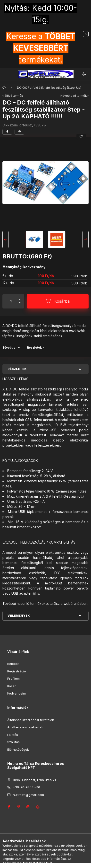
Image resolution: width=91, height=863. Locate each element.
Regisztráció (16, 671)
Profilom (13, 678)
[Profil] (50, 857)
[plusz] (20, 297)
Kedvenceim (16, 693)
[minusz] (20, 304)
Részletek (34, 347)
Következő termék (73, 95)
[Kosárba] (58, 301)
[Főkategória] (4, 88)
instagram (28, 807)
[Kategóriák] (26, 857)
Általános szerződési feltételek (30, 720)
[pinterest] (19, 132)
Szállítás (13, 742)
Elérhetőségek (18, 749)
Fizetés (12, 735)
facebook (9, 807)
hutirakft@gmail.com (28, 795)
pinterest (18, 807)
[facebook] (7, 132)
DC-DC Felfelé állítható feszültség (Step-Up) (49, 87)
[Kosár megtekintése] (65, 857)
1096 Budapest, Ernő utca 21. (35, 780)
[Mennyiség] (11, 301)
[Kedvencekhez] (81, 137)
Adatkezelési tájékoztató (25, 727)
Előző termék (14, 95)
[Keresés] (38, 857)
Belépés (13, 664)
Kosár (11, 686)
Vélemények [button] (19, 615)
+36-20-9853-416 (84, 74)
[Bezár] (86, 34)
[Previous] (5, 239)
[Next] (86, 239)
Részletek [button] (17, 369)
